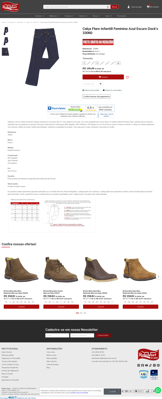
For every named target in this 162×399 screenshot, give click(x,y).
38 (49, 302)
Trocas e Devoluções (9, 361)
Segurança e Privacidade (11, 358)
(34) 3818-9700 (98, 352)
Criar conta (51, 352)
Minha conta (51, 355)
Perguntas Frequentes (10, 367)
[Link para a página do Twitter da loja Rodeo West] (154, 365)
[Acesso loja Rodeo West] (134, 6)
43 (29, 302)
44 (32, 302)
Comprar (21, 307)
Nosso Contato (7, 374)
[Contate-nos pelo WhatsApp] (158, 390)
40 (17, 302)
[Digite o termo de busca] (74, 7)
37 (6, 302)
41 (21, 302)
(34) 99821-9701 (98, 355)
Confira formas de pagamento (96, 96)
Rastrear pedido (8, 355)
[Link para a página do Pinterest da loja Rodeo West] (158, 365)
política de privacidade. (79, 393)
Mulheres (53, 16)
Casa (107, 16)
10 (102, 63)
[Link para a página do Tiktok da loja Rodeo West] (150, 365)
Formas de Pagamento (10, 371)
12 (107, 63)
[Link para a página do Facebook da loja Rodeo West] (142, 365)
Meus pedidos (52, 358)
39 (13, 302)
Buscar (114, 7)
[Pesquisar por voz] (107, 7)
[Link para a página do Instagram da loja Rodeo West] (138, 365)
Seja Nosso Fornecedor (10, 380)
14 (113, 63)
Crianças (68, 16)
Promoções (121, 16)
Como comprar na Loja (10, 364)
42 (25, 302)
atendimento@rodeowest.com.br (104, 358)
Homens (38, 16)
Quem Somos (7, 352)
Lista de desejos (53, 364)
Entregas (5, 377)
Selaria (82, 16)
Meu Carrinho (52, 361)
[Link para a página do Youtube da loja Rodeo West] (146, 365)
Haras (95, 16)
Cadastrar (103, 335)
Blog (48, 367)
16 (118, 63)
